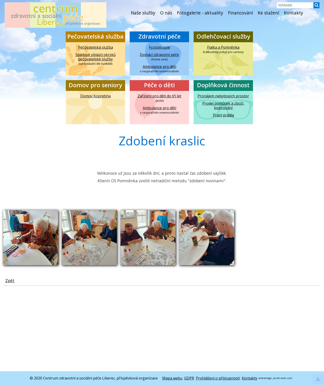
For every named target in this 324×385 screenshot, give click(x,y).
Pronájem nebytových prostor (223, 96)
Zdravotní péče (159, 36)
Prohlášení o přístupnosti (218, 378)
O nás (166, 13)
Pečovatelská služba (95, 36)
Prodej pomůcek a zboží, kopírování (223, 105)
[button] (316, 6)
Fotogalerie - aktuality (200, 13)
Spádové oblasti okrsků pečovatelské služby (95, 57)
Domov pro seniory (95, 85)
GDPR (189, 378)
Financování (240, 13)
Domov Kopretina (95, 96)
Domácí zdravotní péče (159, 55)
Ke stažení (268, 13)
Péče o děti (159, 85)
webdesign (265, 378)
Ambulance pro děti (159, 67)
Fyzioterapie (159, 47)
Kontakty (293, 13)
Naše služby (143, 13)
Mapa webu (172, 378)
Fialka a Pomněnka (223, 47)
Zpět (9, 280)
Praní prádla (223, 115)
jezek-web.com (282, 378)
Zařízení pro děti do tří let (159, 96)
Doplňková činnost (223, 85)
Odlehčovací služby (223, 36)
